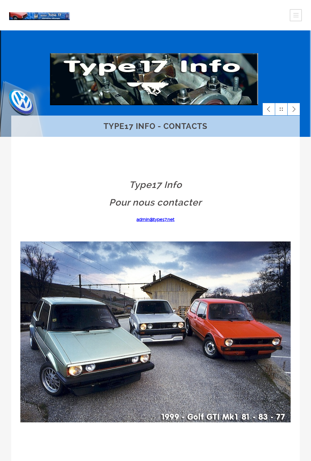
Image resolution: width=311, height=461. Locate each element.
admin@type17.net (155, 219)
